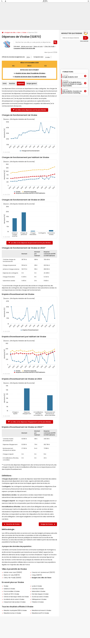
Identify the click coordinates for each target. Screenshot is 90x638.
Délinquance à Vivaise (39, 599)
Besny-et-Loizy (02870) (12, 575)
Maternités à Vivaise (38, 591)
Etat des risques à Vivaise (40, 594)
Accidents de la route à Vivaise (14, 599)
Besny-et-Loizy (38, 46)
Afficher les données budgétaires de (13, 57)
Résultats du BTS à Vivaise (40, 613)
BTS (45, 65)
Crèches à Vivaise (38, 588)
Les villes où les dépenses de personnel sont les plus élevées (30, 243)
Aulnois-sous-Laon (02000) (13, 572)
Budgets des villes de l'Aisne (41, 577)
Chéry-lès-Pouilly (49, 46)
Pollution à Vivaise (38, 602)
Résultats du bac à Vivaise (12, 613)
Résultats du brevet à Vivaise (41, 610)
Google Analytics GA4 (70, 76)
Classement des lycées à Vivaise (14, 602)
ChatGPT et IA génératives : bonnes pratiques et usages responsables (72, 83)
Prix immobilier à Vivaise (12, 591)
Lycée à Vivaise (37, 586)
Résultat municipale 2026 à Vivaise (15, 610)
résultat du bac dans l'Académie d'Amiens (30, 73)
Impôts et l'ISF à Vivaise (11, 594)
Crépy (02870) (37, 575)
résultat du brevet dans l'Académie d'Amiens (30, 76)
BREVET (29, 65)
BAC (13, 65)
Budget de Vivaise (48, 524)
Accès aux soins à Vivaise (40, 596)
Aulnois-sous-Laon (26, 46)
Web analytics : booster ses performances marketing (72, 91)
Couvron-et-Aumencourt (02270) (43, 572)
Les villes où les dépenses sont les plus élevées (29, 110)
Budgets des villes (10, 32)
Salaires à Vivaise (9, 588)
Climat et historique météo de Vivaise (16, 596)
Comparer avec (38, 57)
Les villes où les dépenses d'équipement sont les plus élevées (29, 422)
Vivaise (24, 32)
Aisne (19, 32)
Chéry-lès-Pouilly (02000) (12, 577)
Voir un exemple (84, 41)
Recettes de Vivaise (12, 524)
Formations (68, 72)
